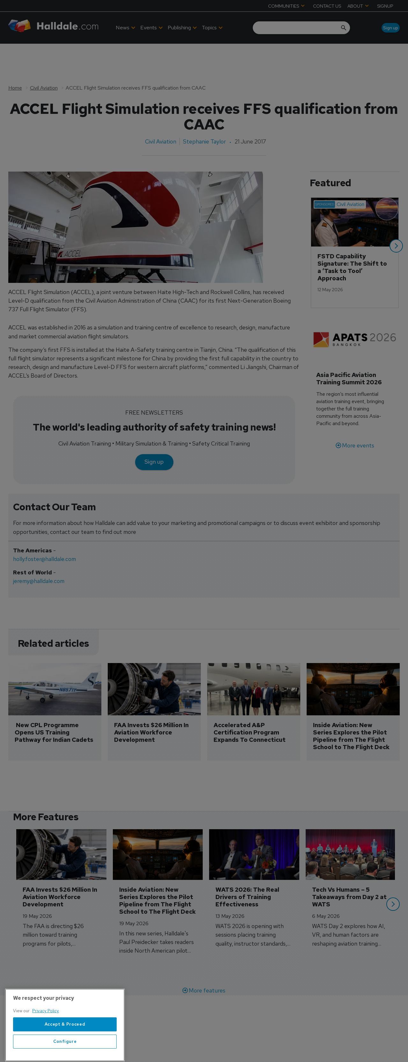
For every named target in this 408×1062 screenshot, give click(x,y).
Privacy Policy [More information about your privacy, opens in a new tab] (45, 1045)
